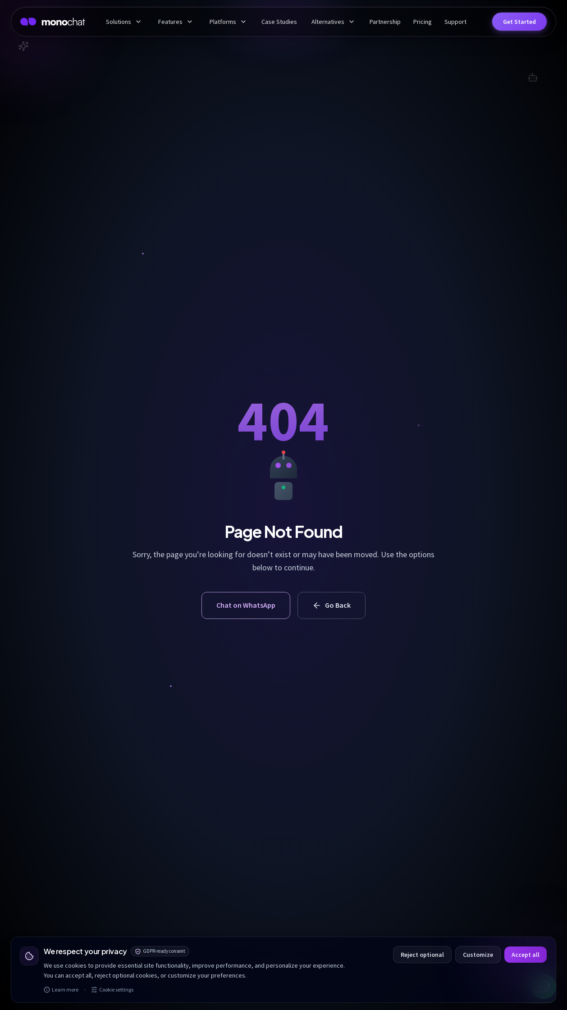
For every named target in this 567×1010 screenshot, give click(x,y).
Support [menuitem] (455, 22)
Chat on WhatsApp (245, 605)
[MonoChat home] (52, 22)
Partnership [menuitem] (385, 22)
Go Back (331, 605)
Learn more (61, 989)
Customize (478, 955)
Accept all (526, 955)
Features (175, 22)
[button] (519, 22)
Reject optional (422, 955)
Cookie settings (112, 989)
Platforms (228, 22)
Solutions (124, 22)
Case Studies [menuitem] (279, 22)
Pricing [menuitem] (422, 22)
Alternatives (333, 22)
